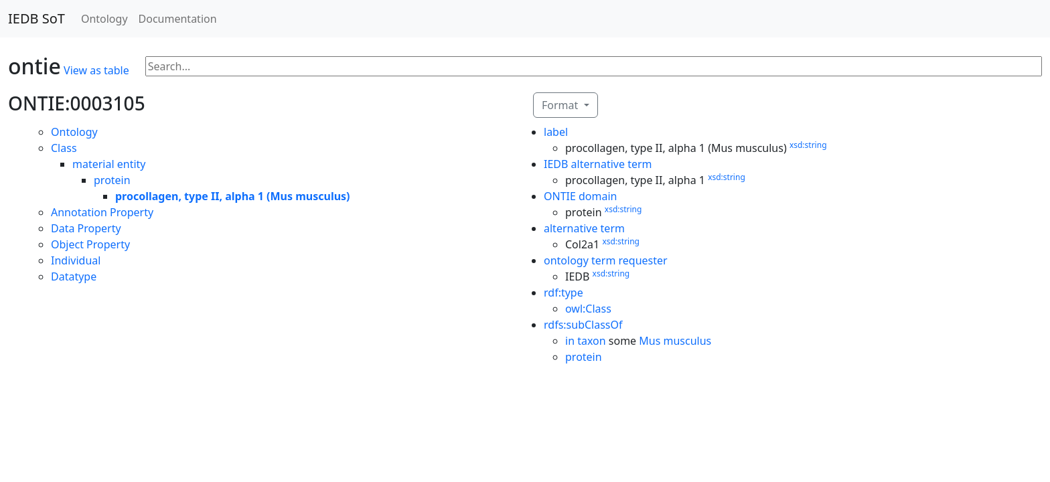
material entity (109, 164)
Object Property (90, 244)
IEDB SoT (36, 18)
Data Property (86, 228)
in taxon (585, 340)
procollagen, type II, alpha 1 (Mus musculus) (232, 196)
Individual (75, 260)
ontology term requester (606, 260)
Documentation (178, 18)
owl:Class (588, 308)
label (556, 132)
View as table (96, 70)
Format (561, 105)
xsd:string (808, 145)
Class (64, 148)
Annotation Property (102, 212)
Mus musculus (675, 340)
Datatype (73, 276)
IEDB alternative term (598, 164)
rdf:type (563, 292)
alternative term (584, 228)
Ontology (104, 18)
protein (112, 180)
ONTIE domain (580, 196)
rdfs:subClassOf (583, 324)
